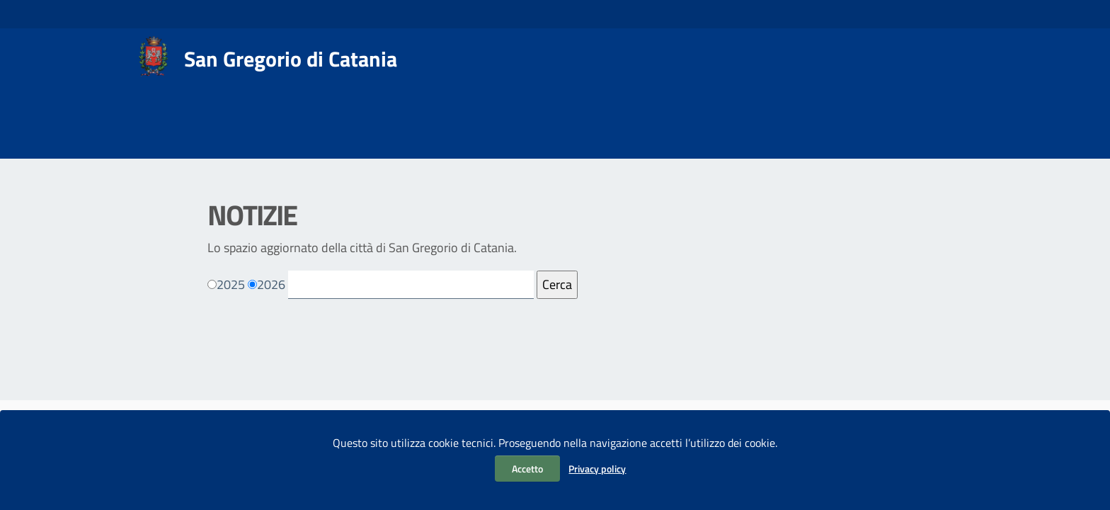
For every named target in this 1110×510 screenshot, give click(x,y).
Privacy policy (597, 468)
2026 (271, 284)
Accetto (527, 468)
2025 (231, 284)
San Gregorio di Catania (290, 58)
